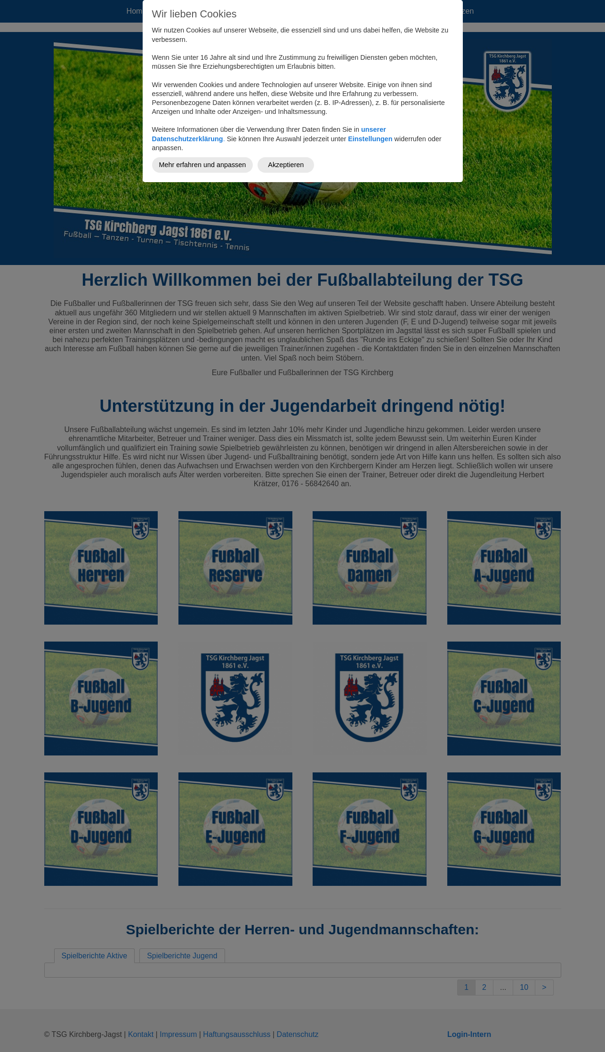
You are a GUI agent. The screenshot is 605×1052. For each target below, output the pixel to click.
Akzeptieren (286, 165)
